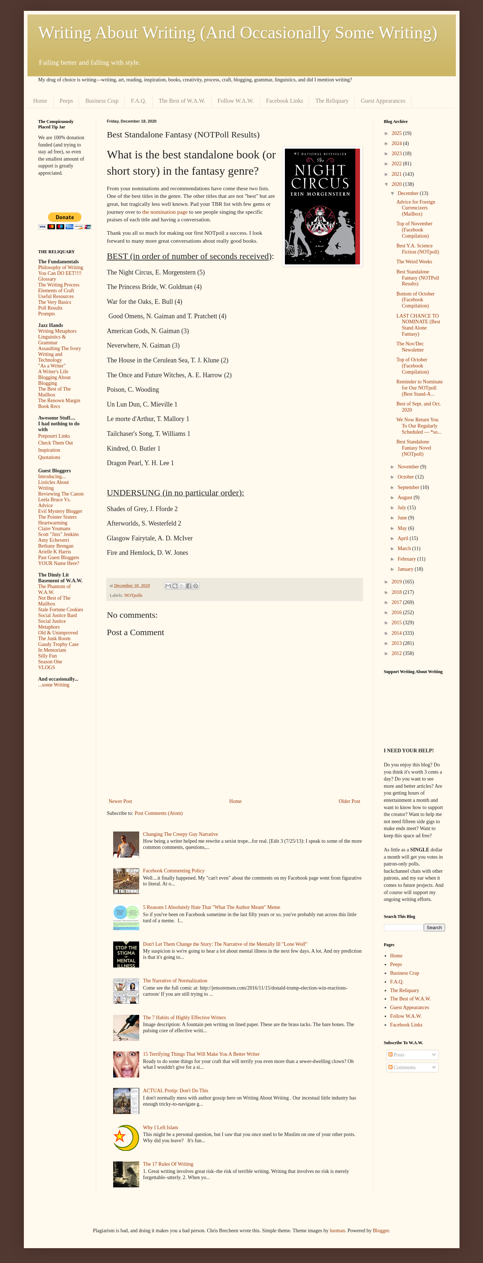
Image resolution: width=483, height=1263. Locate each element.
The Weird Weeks (414, 261)
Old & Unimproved (58, 632)
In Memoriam (52, 650)
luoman (337, 1230)
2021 (397, 174)
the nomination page (165, 212)
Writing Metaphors (57, 331)
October (406, 477)
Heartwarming (53, 523)
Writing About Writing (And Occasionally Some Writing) (237, 32)
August (406, 497)
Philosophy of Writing (60, 267)
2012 (397, 653)
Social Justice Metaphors (52, 624)
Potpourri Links (54, 436)
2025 (397, 133)
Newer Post (120, 801)
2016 (397, 612)
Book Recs (49, 406)
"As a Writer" (52, 366)
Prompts (46, 313)
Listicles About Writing (53, 485)
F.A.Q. (138, 101)
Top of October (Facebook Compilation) (412, 366)
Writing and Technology (50, 357)
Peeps (66, 101)
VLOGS (46, 667)
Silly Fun (47, 656)
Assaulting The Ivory (59, 348)
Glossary (47, 279)
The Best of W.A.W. (182, 101)
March (405, 548)
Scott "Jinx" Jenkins (58, 534)
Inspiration (49, 450)
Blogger (381, 1230)
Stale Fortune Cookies (60, 609)
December (409, 193)
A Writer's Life (53, 371)
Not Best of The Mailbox (54, 601)
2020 (397, 184)
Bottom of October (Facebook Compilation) (415, 300)
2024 (397, 143)
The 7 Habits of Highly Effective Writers (184, 1017)
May (403, 528)
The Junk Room (54, 638)
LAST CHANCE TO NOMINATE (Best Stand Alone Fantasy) (418, 325)
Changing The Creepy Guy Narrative (180, 834)
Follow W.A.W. (236, 101)
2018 (397, 592)
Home (40, 101)
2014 (397, 633)
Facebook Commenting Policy (174, 870)
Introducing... (52, 476)
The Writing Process (59, 285)
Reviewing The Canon (61, 494)
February (407, 559)
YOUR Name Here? (59, 563)
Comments (402, 1067)
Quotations (49, 457)
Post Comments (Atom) (159, 813)
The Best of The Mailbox (54, 391)
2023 (397, 153)
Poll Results (50, 308)
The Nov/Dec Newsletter (410, 347)
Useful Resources (56, 296)
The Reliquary (332, 101)
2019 (397, 581)
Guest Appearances (383, 101)
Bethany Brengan (56, 546)
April (404, 538)
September (409, 487)
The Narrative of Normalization (175, 980)
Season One (50, 661)
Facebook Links (284, 101)
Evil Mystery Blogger (60, 511)
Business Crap (102, 101)
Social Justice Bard (57, 615)
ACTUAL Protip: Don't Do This (176, 1090)
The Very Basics (55, 302)
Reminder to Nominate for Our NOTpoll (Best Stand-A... (419, 388)
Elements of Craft (56, 290)
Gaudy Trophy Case (58, 644)
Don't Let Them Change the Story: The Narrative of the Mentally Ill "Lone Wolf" (225, 944)
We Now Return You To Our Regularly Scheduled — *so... (418, 426)
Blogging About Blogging (54, 380)
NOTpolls (133, 595)
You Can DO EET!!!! (60, 273)
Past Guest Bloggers (59, 557)
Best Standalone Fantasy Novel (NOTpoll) (413, 448)
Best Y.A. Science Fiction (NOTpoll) (417, 249)
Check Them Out (55, 443)
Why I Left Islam (160, 1127)
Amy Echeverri (53, 540)
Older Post (349, 801)
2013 (397, 643)
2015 (397, 622)
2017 (397, 602)
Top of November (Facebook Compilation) (414, 230)
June (403, 517)
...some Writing (53, 685)
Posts (396, 1055)
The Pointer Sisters (57, 517)
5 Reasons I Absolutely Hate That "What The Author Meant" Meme (212, 907)
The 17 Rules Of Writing (168, 1164)
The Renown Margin (59, 400)
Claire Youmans (54, 528)
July (402, 507)
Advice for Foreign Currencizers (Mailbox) (415, 208)
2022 (397, 163)
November (409, 466)
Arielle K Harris (54, 551)
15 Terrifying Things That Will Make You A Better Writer (201, 1054)
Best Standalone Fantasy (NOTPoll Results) (417, 278)
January (406, 569)
